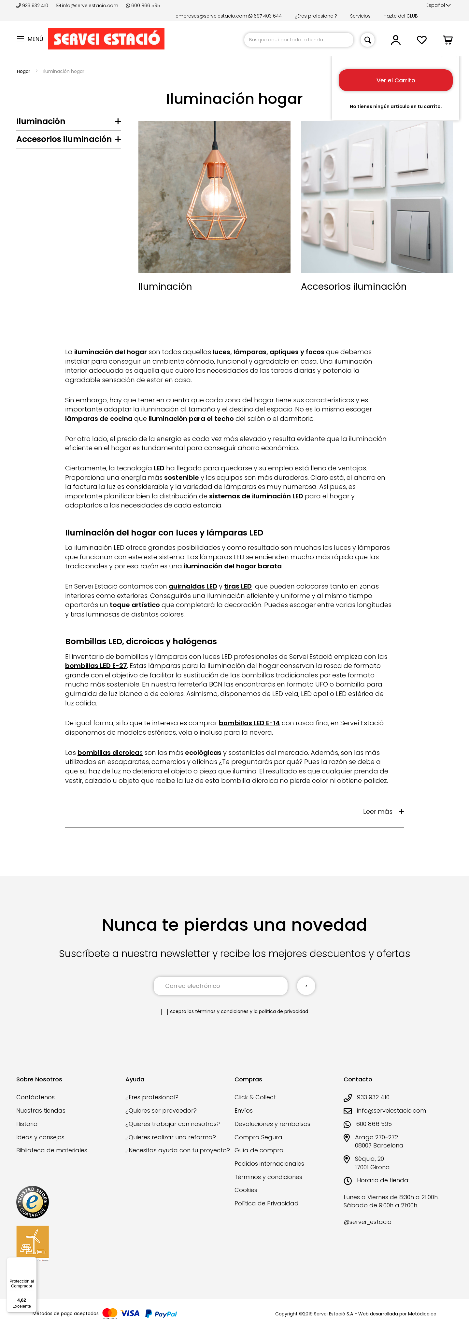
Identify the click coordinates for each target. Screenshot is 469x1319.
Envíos (243, 1110)
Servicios (360, 16)
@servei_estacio (367, 1222)
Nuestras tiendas (40, 1110)
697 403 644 (265, 16)
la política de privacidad (281, 1011)
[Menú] (33, 1261)
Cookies (245, 1190)
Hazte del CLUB (401, 16)
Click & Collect (255, 1097)
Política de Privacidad (266, 1203)
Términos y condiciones (268, 1177)
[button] (438, 5)
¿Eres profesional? (316, 16)
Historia (27, 1124)
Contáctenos (35, 1097)
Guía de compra (259, 1150)
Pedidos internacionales (269, 1163)
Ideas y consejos (40, 1137)
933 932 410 (33, 5)
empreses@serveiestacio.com (211, 16)
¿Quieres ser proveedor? (161, 1110)
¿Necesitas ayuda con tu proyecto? (177, 1150)
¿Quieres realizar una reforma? (170, 1137)
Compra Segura (258, 1137)
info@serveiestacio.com (87, 5)
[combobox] (298, 40)
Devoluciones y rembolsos (272, 1124)
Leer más (377, 811)
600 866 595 (143, 5)
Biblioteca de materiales (51, 1150)
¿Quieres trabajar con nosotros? (172, 1124)
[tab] (68, 123)
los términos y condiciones (218, 1011)
